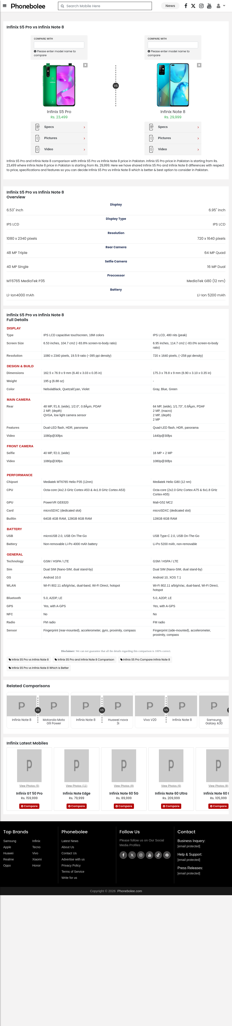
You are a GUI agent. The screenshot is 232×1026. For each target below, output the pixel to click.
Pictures (59, 138)
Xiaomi (37, 859)
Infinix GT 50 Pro (29, 793)
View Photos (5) (29, 785)
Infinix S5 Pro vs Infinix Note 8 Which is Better (40, 668)
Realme (8, 859)
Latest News (70, 841)
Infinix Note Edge (76, 793)
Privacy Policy (71, 865)
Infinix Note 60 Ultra (171, 793)
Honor (36, 865)
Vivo (35, 853)
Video (59, 149)
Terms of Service (73, 871)
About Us (68, 847)
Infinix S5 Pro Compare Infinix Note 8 (146, 659)
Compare (29, 806)
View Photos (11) (76, 785)
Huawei (8, 853)
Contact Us (69, 853)
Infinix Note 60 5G (123, 793)
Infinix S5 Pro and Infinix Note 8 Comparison (86, 659)
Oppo (7, 865)
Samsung (9, 841)
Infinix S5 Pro (59, 111)
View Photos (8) (124, 785)
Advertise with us (73, 859)
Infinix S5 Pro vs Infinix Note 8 (30, 659)
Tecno (36, 847)
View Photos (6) (171, 785)
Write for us (69, 877)
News (170, 5)
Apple (7, 847)
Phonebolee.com (129, 891)
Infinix (36, 841)
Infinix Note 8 (172, 111)
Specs (59, 127)
